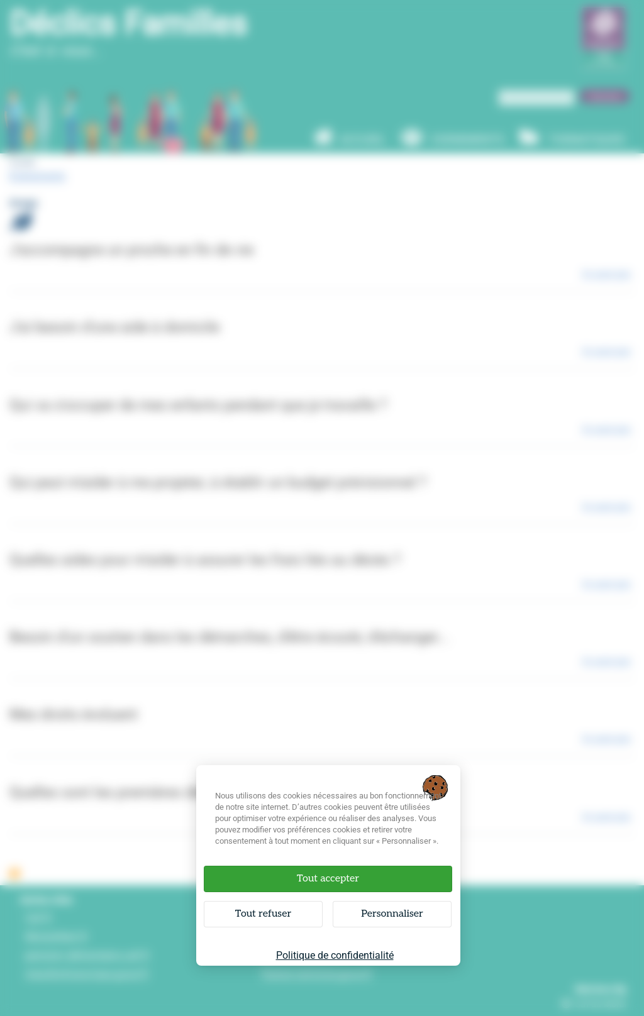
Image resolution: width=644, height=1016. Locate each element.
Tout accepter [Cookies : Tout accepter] (328, 879)
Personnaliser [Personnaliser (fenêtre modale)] (392, 914)
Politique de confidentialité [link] (335, 955)
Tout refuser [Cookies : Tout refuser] (263, 914)
